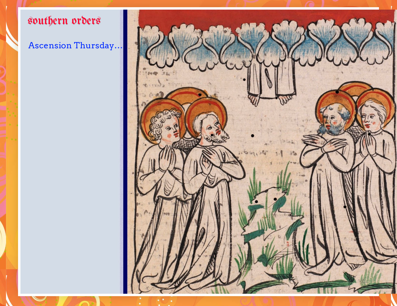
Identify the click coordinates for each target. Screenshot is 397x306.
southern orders (64, 21)
